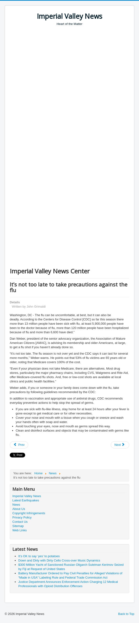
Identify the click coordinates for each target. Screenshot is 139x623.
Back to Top (126, 614)
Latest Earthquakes (25, 500)
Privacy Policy (22, 517)
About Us (18, 509)
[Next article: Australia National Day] (120, 444)
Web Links (19, 530)
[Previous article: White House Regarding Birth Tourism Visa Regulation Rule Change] (19, 444)
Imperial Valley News (26, 496)
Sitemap (18, 526)
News (16, 504)
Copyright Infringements (28, 513)
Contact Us (20, 521)
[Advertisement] (74, 62)
